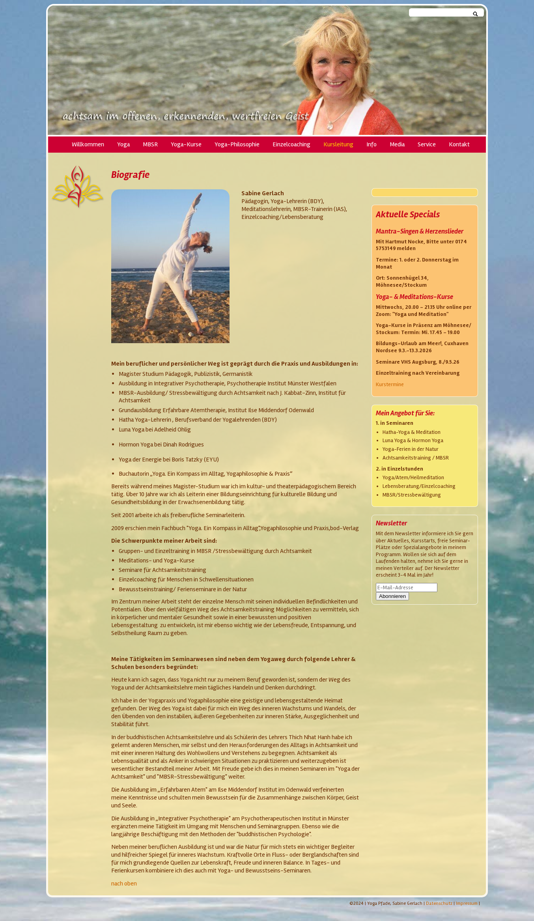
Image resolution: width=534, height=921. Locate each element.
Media (397, 144)
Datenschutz (439, 903)
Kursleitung (338, 144)
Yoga (123, 144)
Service (427, 144)
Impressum (467, 903)
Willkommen (88, 144)
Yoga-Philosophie (237, 144)
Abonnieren (392, 596)
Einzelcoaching (291, 144)
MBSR (150, 144)
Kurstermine (390, 384)
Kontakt (459, 144)
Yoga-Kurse (186, 144)
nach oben (124, 883)
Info (371, 144)
